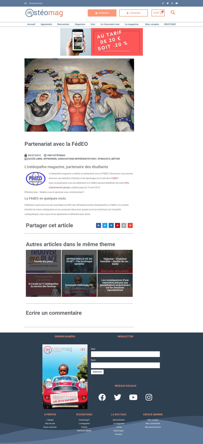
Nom (93, 360)
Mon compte (152, 24)
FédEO (114, 178)
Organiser (80, 24)
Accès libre (35, 158)
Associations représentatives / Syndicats (84, 158)
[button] (173, 12)
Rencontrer (63, 24)
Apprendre (46, 24)
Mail (93, 349)
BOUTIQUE (170, 24)
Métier (115, 158)
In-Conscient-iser (110, 24)
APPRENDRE (50, 158)
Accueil (31, 24)
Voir (93, 24)
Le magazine (132, 24)
